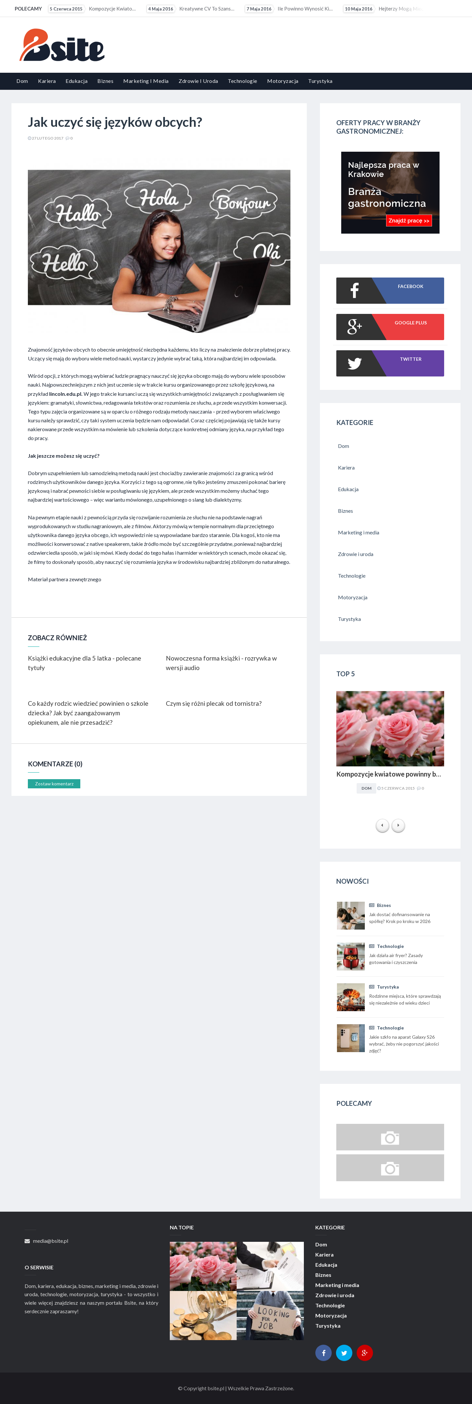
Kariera (47, 81)
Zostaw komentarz (54, 783)
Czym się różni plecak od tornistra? (214, 703)
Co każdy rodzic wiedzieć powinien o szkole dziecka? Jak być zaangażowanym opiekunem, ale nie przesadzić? (88, 713)
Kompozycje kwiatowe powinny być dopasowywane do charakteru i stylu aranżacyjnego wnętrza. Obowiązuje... (93, 8)
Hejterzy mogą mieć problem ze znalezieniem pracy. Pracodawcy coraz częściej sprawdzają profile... (388, 8)
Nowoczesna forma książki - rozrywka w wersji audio (221, 662)
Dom (22, 81)
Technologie (242, 81)
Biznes (105, 81)
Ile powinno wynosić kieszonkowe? (289, 8)
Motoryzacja (283, 81)
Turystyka (320, 81)
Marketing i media (146, 81)
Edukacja (77, 81)
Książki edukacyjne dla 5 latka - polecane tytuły (84, 662)
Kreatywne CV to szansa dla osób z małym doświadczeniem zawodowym (191, 8)
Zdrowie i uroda (198, 81)
